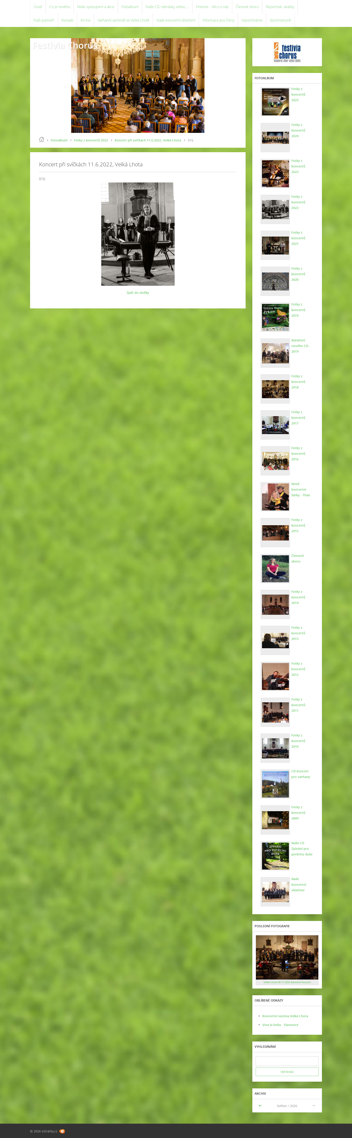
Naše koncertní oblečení (175, 20)
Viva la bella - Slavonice (280, 1025)
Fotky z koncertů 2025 (298, 94)
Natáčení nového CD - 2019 (300, 346)
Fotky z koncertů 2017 (298, 417)
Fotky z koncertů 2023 (298, 166)
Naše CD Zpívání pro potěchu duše (301, 848)
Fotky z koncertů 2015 (298, 525)
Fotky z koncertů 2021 (298, 238)
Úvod (38, 6)
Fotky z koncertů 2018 (298, 381)
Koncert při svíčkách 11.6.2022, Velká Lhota (148, 140)
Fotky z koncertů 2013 (298, 633)
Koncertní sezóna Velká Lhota (285, 1016)
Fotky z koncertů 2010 (298, 741)
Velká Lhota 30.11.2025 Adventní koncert (287, 982)
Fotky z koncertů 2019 (298, 310)
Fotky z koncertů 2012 (298, 669)
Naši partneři (44, 20)
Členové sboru (247, 6)
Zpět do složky (138, 292)
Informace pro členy (218, 20)
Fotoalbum (130, 6)
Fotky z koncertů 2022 (91, 140)
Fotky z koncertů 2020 (298, 274)
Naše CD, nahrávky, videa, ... (167, 6)
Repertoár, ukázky (280, 6)
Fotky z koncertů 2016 (298, 453)
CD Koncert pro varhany (300, 774)
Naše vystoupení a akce (95, 6)
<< (260, 1106)
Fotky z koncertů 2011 (298, 705)
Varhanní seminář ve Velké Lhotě (123, 20)
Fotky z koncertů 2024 (298, 130)
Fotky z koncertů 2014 (298, 597)
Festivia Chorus (64, 45)
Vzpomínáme (252, 20)
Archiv (85, 20)
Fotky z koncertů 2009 (298, 812)
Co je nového (59, 6)
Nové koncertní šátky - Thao (300, 489)
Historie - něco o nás (212, 6)
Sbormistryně (280, 20)
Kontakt (67, 20)
